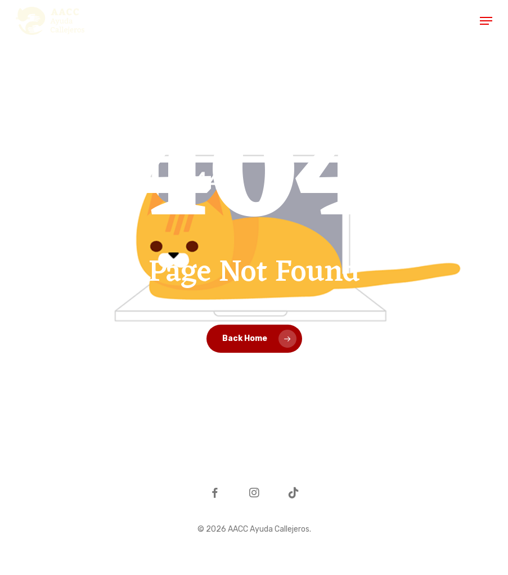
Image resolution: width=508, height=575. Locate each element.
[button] (486, 20)
